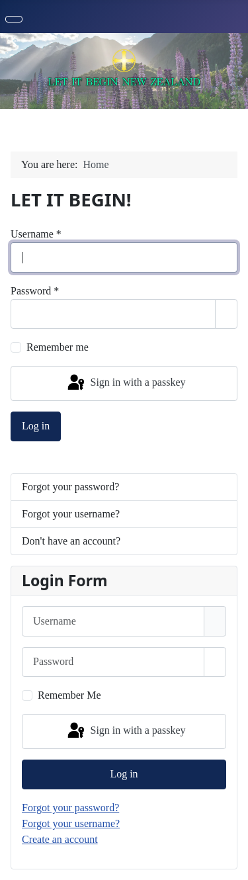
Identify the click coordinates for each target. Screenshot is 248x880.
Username (36, 234)
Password (35, 290)
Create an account (60, 839)
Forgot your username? (71, 513)
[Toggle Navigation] (13, 19)
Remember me (57, 347)
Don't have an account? (71, 541)
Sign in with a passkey (125, 383)
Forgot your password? (70, 486)
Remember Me (69, 695)
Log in (36, 425)
